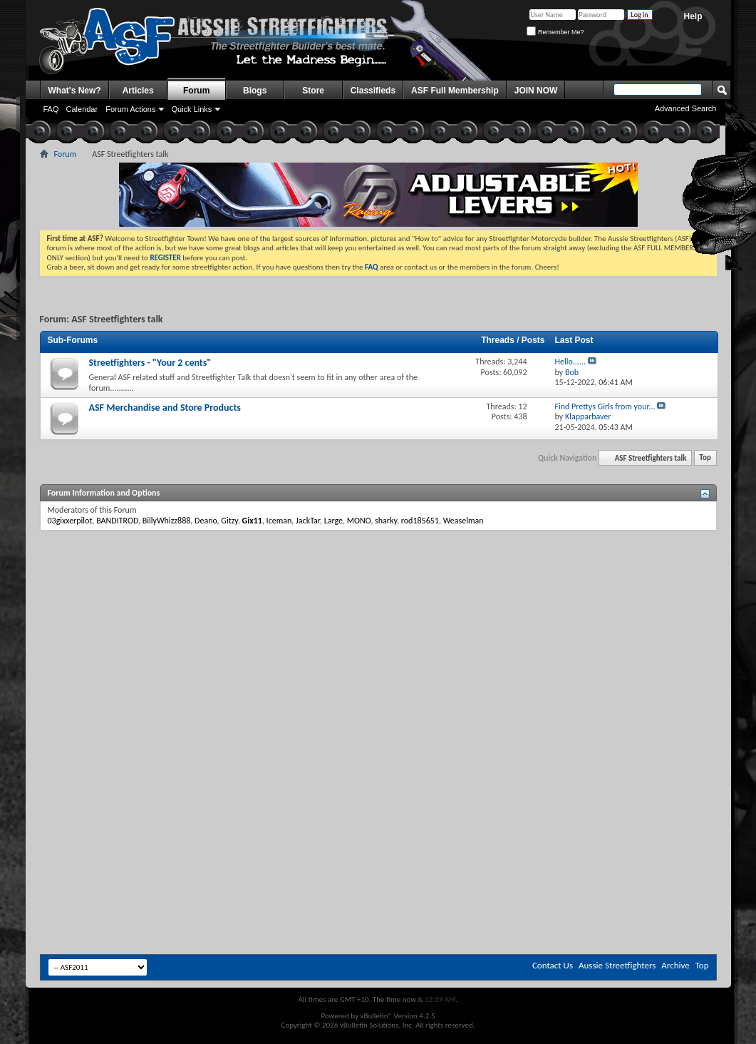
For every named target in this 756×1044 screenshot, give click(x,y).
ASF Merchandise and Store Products (165, 407)
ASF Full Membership (455, 91)
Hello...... (570, 362)
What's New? (74, 91)
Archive (675, 965)
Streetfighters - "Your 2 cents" (150, 363)
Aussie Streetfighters (617, 965)
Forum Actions (130, 109)
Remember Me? (555, 32)
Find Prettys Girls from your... (605, 406)
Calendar (82, 109)
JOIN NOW (536, 91)
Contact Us (552, 965)
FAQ (51, 109)
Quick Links (191, 109)
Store (313, 91)
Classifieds (373, 91)
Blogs (254, 91)
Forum (196, 91)
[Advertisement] (212, 641)
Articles (138, 91)
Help (692, 16)
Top (705, 458)
